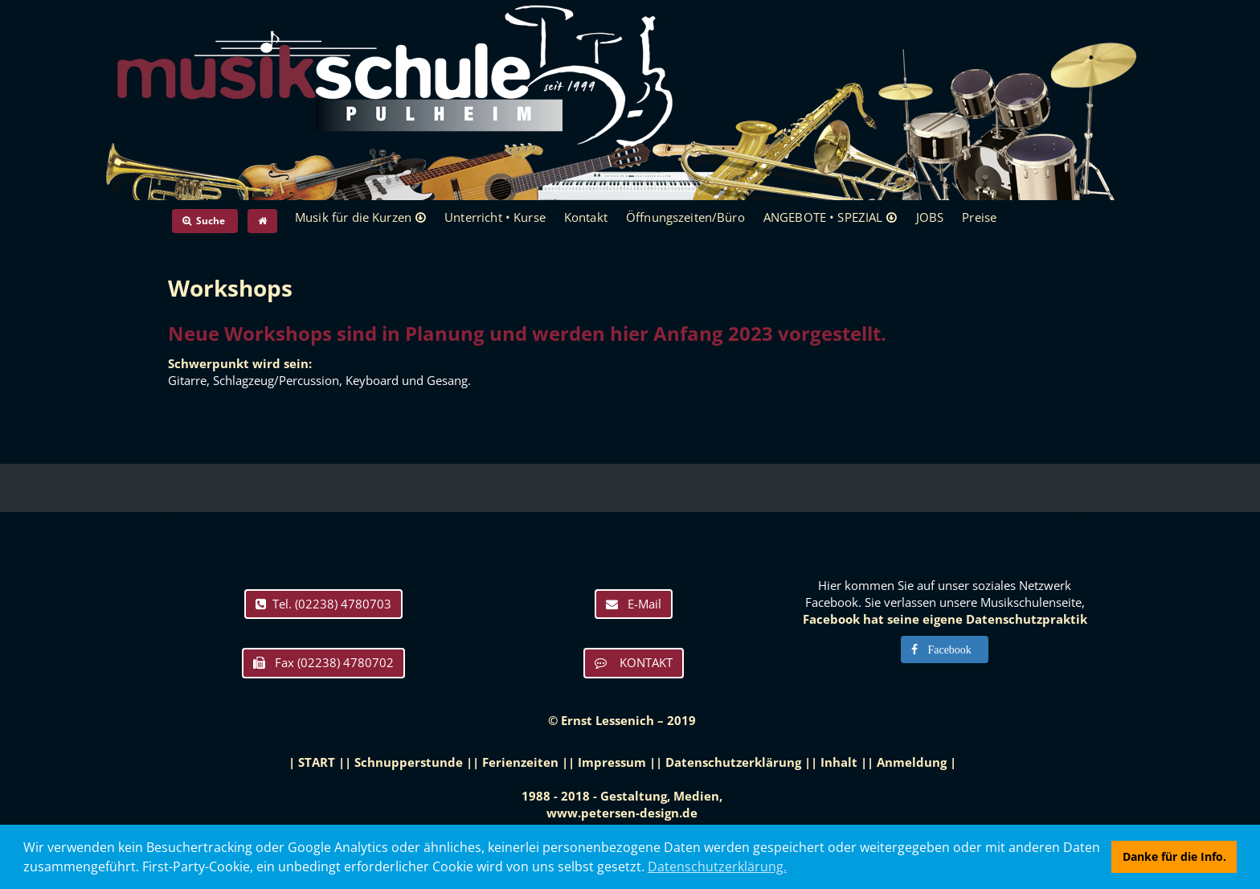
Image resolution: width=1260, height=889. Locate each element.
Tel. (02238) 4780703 (323, 604)
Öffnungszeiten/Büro (685, 217)
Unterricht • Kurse (495, 217)
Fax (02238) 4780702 (323, 662)
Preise (979, 217)
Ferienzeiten (520, 762)
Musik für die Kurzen (353, 217)
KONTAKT (634, 662)
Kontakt (586, 217)
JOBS (930, 217)
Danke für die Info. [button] (1174, 856)
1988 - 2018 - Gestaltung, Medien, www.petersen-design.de (622, 804)
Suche (204, 220)
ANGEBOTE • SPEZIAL (823, 217)
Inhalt (838, 762)
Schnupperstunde (408, 762)
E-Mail (633, 604)
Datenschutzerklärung (733, 762)
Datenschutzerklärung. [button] (717, 866)
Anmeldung (912, 762)
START (316, 762)
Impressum (612, 762)
